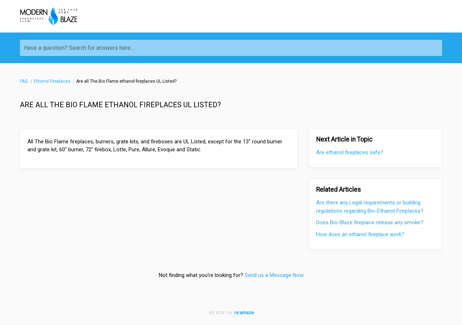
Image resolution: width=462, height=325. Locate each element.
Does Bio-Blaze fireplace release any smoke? (369, 222)
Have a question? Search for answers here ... (79, 47)
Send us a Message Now (274, 275)
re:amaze (244, 312)
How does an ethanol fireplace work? (360, 234)
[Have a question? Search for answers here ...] (231, 48)
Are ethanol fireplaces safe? (349, 152)
